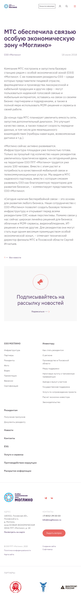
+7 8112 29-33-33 (51, 515)
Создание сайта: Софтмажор (49, 547)
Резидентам (11, 410)
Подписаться (38, 311)
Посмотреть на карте (14, 532)
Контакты (9, 438)
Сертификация (11, 386)
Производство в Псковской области (56, 362)
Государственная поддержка (56, 387)
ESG (6, 446)
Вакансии (8, 380)
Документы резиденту (15, 422)
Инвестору (48, 343)
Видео (7, 370)
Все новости (15, 257)
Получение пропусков (14, 417)
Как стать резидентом (53, 350)
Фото (6, 365)
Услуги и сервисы (13, 454)
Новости (8, 430)
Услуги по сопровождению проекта (59, 392)
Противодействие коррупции (20, 462)
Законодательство (51, 402)
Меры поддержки (51, 368)
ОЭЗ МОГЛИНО (12, 343)
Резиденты (9, 360)
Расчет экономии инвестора (56, 397)
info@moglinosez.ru (52, 520)
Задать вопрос (54, 533)
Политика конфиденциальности (17, 550)
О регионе (47, 355)
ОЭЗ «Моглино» (12, 54)
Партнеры (9, 355)
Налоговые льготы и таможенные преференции (59, 375)
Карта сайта (9, 554)
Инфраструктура (12, 350)
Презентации (10, 375)
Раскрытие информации (46, 6)
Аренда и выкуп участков (55, 381)
